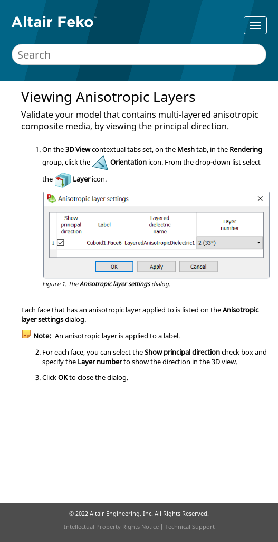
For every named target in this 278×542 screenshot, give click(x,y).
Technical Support (190, 526)
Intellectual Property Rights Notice (111, 526)
